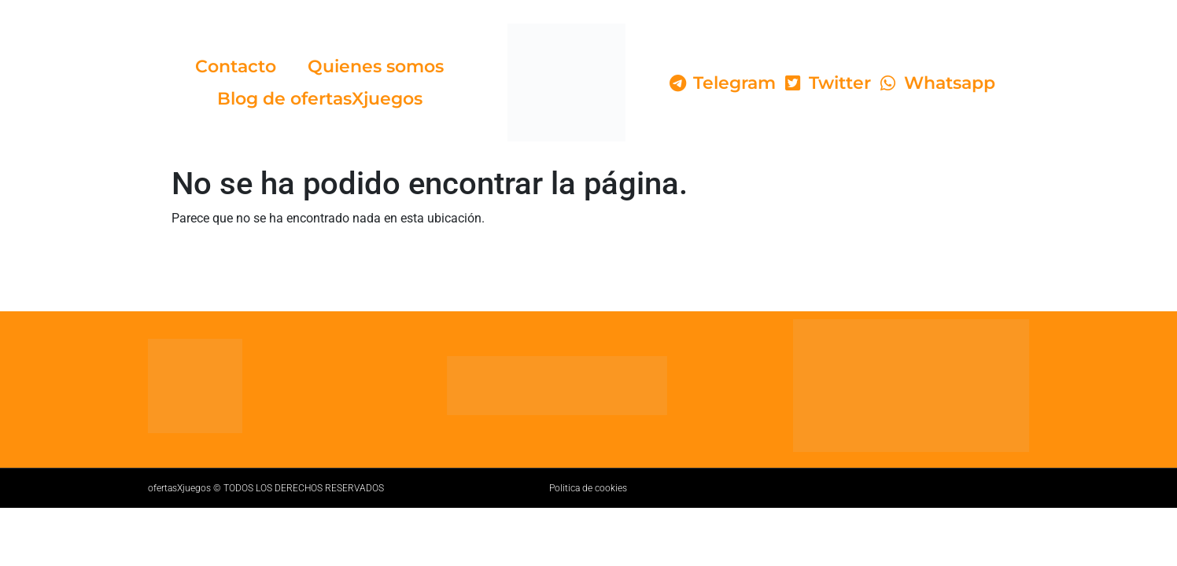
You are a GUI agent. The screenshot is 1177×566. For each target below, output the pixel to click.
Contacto (235, 66)
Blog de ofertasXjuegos (319, 98)
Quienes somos (376, 66)
